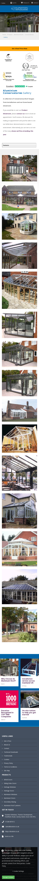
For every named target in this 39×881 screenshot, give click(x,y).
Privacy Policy (8, 763)
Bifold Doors (8, 780)
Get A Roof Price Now (19, 49)
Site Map (7, 770)
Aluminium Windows (10, 794)
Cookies (6, 759)
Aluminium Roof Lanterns (12, 805)
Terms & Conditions (10, 767)
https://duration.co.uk (12, 831)
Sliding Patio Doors (10, 783)
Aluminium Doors (9, 798)
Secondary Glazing (10, 802)
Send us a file (9, 836)
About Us (7, 745)
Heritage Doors (9, 791)
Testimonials (8, 756)
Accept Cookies (8, 877)
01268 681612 (10, 822)
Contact (6, 748)
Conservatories (29, 34)
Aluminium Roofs (19, 34)
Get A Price (7, 741)
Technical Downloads (11, 752)
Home (4, 34)
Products (9, 34)
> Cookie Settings (18, 871)
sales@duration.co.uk (12, 826)
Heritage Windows (10, 787)
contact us (20, 114)
